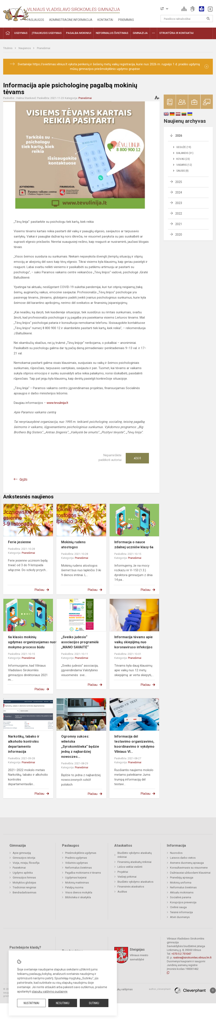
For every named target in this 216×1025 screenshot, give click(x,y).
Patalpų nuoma (74, 887)
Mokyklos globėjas (24, 882)
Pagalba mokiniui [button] (78, 33)
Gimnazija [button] (140, 33)
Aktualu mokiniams (181, 892)
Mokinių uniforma (180, 882)
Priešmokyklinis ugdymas (80, 852)
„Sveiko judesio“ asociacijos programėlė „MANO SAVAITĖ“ (80, 642)
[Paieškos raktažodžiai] (187, 18)
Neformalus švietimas (78, 867)
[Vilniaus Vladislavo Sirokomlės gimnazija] (15, 12)
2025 (178, 182)
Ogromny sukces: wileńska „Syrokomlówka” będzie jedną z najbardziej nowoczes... (80, 746)
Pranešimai (43, 48)
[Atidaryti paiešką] (208, 18)
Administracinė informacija (70, 19)
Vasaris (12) (184, 164)
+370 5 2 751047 (181, 953)
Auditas (122, 891)
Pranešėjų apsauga (181, 877)
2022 (178, 213)
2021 (178, 224)
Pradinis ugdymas (76, 857)
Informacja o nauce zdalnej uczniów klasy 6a (133, 544)
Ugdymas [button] (20, 33)
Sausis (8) (182, 170)
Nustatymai (31, 1003)
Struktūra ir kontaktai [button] (176, 33)
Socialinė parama (180, 897)
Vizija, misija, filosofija (26, 862)
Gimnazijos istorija (24, 857)
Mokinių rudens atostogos (73, 544)
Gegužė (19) (183, 147)
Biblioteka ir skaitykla (78, 897)
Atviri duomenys (180, 917)
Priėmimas (126, 19)
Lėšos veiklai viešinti (129, 866)
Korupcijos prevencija (183, 902)
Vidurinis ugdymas (76, 862)
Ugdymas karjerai (75, 877)
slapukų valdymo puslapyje (50, 991)
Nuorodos (176, 852)
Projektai (122, 871)
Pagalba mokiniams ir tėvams (83, 872)
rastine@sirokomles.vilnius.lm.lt (192, 957)
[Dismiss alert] (206, 66)
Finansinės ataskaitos (130, 886)
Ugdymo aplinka (23, 872)
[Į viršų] (213, 990)
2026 (178, 135)
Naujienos (25, 48)
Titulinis (8, 48)
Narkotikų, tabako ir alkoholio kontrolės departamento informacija (23, 744)
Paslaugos (35, 19)
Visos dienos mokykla (78, 892)
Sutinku (94, 1003)
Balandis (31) (184, 153)
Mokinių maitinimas (77, 882)
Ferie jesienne (19, 542)
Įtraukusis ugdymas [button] (47, 33)
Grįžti (23, 480)
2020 (178, 234)
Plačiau (39, 589)
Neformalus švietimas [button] (112, 33)
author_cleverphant (159, 989)
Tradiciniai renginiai (24, 887)
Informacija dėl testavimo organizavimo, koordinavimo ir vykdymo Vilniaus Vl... (134, 744)
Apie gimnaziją (22, 852)
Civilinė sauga (178, 907)
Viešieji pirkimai (126, 876)
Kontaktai (105, 19)
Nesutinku (62, 1003)
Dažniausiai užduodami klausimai (190, 872)
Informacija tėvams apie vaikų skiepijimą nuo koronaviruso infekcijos (133, 642)
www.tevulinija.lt (57, 403)
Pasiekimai (19, 867)
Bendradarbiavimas (24, 892)
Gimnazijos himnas (24, 877)
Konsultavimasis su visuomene (189, 867)
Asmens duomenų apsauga (187, 862)
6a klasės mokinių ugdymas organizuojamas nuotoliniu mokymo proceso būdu (36, 642)
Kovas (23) (183, 158)
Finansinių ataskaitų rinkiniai (134, 862)
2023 (178, 203)
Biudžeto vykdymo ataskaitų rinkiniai (134, 855)
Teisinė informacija (181, 912)
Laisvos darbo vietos (183, 857)
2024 (178, 192)
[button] (184, 8)
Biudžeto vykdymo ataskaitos (135, 881)
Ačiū (137, 458)
